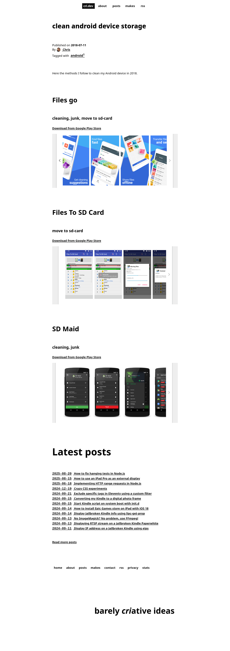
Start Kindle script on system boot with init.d (99, 507)
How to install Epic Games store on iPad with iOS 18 (104, 512)
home (58, 572)
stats (153, 572)
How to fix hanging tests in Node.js (91, 477)
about (101, 6)
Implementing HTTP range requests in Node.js (100, 487)
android (79, 56)
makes (131, 6)
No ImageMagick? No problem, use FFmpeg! (98, 522)
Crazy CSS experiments (81, 492)
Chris (64, 50)
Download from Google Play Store (79, 130)
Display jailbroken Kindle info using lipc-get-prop (102, 517)
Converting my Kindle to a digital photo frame (100, 502)
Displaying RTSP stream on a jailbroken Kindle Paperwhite (109, 527)
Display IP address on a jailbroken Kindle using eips (104, 532)
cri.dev (86, 6)
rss (144, 6)
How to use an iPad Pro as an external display (99, 482)
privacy (139, 572)
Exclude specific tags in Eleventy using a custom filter (106, 497)
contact (114, 572)
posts (116, 6)
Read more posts (65, 546)
